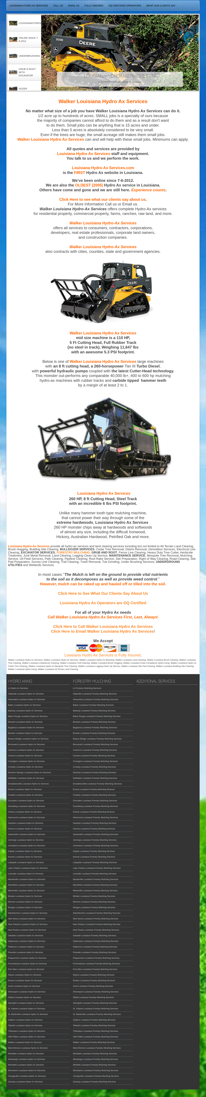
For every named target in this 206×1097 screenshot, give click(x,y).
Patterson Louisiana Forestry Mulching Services (95, 947)
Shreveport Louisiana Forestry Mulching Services (95, 992)
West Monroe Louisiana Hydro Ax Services (28, 1048)
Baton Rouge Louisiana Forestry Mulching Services (97, 716)
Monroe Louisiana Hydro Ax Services (25, 902)
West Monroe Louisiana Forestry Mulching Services (97, 1048)
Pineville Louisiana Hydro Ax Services (25, 952)
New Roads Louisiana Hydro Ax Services (27, 930)
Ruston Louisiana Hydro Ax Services (25, 980)
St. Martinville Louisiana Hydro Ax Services (28, 1014)
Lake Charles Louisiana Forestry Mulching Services (97, 868)
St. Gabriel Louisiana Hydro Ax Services (26, 1008)
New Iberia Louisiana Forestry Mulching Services (95, 918)
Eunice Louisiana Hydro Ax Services (25, 789)
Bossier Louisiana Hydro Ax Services (25, 733)
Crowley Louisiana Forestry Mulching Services (94, 767)
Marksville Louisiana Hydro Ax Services (26, 890)
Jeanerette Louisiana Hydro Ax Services (26, 834)
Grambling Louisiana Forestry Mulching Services (95, 806)
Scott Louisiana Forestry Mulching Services (93, 986)
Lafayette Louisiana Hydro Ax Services (26, 862)
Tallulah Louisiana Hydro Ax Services (25, 1025)
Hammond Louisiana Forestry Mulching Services (95, 817)
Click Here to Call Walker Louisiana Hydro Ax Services (103, 626)
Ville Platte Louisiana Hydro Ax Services (26, 1036)
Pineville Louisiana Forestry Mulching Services (94, 952)
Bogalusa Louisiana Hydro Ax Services (26, 727)
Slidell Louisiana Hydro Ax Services (24, 997)
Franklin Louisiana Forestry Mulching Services (94, 795)
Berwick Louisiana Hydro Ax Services (25, 722)
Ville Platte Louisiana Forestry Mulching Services (95, 1036)
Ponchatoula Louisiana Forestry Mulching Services (96, 963)
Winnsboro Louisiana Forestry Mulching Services (95, 1070)
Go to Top (191, 1093)
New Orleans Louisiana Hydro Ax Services (27, 924)
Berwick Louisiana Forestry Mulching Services (94, 722)
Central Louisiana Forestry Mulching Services (94, 755)
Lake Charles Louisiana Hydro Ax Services (28, 868)
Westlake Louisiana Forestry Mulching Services (95, 1053)
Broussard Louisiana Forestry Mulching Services (95, 744)
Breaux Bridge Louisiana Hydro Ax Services (28, 739)
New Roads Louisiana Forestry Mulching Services (96, 930)
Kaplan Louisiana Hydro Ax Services (25, 851)
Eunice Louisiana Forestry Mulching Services (94, 789)
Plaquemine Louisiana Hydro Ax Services (27, 958)
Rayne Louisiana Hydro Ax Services (24, 975)
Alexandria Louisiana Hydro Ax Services (26, 699)
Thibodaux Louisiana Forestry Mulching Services (95, 1031)
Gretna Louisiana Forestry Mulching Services (94, 812)
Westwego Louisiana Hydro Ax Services (26, 1059)
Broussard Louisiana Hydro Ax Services (26, 744)
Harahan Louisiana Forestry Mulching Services (94, 823)
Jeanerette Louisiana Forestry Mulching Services (95, 834)
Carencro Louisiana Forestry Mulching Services (95, 750)
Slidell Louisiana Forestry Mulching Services (93, 997)
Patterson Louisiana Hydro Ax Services (26, 947)
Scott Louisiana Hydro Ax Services (24, 986)
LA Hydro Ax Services (18, 688)
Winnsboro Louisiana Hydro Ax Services (26, 1070)
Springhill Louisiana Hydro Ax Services (26, 1003)
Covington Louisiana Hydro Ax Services (26, 761)
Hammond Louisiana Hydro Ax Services (26, 817)
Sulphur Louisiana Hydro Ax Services (25, 1020)
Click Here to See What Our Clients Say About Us (103, 593)
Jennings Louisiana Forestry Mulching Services (95, 840)
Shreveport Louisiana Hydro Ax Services (27, 992)
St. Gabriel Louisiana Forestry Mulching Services (95, 1008)
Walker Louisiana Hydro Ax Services (25, 1042)
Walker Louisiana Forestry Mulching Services (94, 1042)
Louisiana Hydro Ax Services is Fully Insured (102, 655)
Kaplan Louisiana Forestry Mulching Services (94, 851)
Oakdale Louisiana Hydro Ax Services (25, 935)
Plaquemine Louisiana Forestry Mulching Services (96, 958)
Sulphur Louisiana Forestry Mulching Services (94, 1020)
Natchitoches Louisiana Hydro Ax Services (27, 913)
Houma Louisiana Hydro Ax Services (25, 828)
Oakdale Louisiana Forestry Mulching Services (94, 935)
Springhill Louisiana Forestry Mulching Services (95, 1003)
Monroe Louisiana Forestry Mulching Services (94, 902)
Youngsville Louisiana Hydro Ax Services (27, 1076)
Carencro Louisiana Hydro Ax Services (26, 750)
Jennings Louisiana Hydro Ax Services (26, 840)
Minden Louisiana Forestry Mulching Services (94, 896)
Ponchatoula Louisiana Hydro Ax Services (27, 963)
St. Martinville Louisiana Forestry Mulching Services (97, 1014)
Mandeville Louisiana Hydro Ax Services (26, 879)
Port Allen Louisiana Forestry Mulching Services (95, 969)
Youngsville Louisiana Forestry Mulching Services (96, 1076)
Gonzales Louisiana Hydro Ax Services (26, 800)
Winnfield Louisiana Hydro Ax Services (26, 1065)
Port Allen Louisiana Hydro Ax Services (26, 969)
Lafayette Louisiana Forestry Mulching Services (95, 862)
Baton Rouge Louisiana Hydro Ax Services (27, 716)
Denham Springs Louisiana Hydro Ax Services (29, 772)
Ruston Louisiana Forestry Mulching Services (94, 980)
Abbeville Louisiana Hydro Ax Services (26, 694)
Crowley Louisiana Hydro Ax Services (25, 767)
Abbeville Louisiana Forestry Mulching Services (95, 694)
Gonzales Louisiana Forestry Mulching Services (95, 800)
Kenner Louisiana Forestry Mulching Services (94, 857)
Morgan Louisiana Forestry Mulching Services (94, 907)
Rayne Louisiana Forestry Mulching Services (93, 975)
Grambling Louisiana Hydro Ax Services (26, 806)
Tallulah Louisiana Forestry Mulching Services (94, 1025)
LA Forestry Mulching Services (87, 688)
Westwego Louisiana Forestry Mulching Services (95, 1059)
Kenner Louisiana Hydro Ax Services (25, 857)
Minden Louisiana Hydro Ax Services (25, 896)
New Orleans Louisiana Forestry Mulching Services (96, 924)
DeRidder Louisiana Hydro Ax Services (26, 778)
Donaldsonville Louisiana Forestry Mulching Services (97, 784)
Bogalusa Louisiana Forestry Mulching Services (95, 727)
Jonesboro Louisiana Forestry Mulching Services (95, 845)
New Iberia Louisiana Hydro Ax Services (26, 918)
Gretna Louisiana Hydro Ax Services (25, 812)
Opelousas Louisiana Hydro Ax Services (26, 941)
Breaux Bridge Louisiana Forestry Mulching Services (97, 739)
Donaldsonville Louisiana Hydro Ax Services (28, 784)
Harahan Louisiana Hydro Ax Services (25, 823)
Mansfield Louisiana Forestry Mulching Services (95, 885)
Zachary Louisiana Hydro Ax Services (25, 1081)
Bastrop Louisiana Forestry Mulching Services (94, 710)
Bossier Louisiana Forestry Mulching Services (94, 733)
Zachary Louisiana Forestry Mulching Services (94, 1081)
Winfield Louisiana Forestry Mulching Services (94, 1065)
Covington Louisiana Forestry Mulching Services (95, 761)
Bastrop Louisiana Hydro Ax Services (25, 710)
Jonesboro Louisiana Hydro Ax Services (26, 845)
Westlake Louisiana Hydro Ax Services (26, 1053)
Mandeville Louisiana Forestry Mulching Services (95, 879)
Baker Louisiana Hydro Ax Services (24, 705)
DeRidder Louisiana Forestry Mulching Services (95, 778)
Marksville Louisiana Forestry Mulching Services (95, 890)
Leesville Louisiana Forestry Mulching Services (94, 873)
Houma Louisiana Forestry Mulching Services (94, 828)
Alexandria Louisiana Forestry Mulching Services (95, 699)
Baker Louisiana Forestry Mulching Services (93, 705)
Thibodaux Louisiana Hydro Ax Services (26, 1031)
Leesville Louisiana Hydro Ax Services (25, 873)
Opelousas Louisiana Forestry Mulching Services (95, 941)
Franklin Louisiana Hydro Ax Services (25, 795)
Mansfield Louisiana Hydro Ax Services (26, 885)
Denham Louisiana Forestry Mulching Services (94, 772)
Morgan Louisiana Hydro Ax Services (25, 907)
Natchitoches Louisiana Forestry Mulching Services (96, 913)
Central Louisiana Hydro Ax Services (25, 755)
